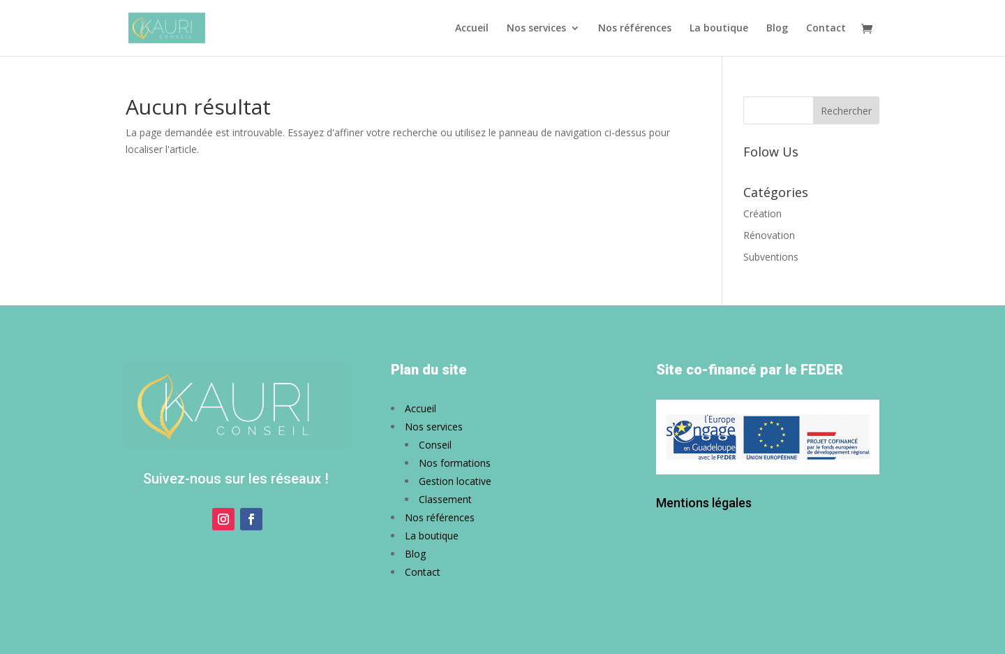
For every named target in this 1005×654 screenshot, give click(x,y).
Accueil (472, 28)
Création (762, 213)
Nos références (634, 28)
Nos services (536, 28)
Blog (777, 28)
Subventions (770, 256)
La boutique (719, 28)
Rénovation (769, 235)
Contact (826, 28)
